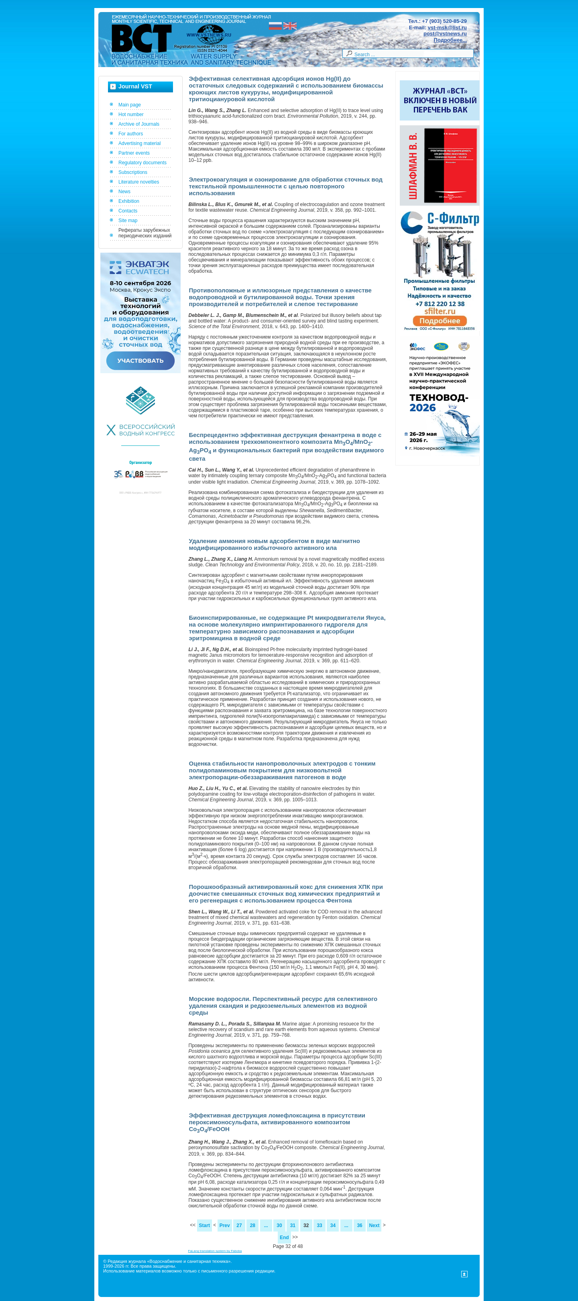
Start (204, 1225)
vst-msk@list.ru (447, 28)
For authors (130, 134)
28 (252, 1225)
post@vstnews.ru (445, 34)
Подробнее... (450, 40)
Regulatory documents (142, 162)
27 (239, 1225)
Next (374, 1225)
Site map (127, 220)
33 (319, 1225)
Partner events (134, 153)
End (284, 1237)
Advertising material (139, 143)
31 (292, 1225)
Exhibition (128, 201)
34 (333, 1225)
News (124, 191)
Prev (225, 1225)
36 (359, 1225)
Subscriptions (132, 172)
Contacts (127, 211)
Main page (129, 105)
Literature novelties (138, 182)
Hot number (131, 114)
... (266, 1225)
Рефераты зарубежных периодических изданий (145, 233)
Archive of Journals (138, 124)
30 (279, 1225)
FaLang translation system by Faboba (215, 1251)
